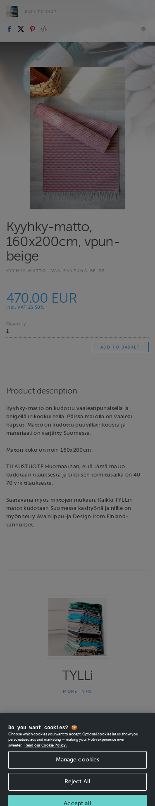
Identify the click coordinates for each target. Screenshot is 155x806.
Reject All (77, 788)
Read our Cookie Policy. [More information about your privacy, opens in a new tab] (45, 751)
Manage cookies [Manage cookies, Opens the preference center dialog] (78, 766)
